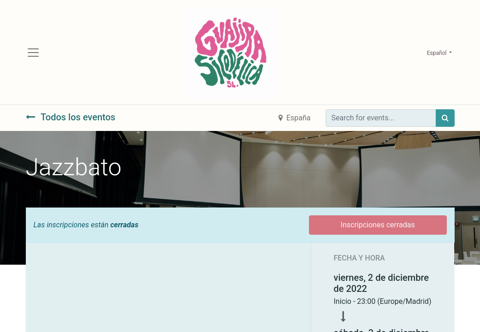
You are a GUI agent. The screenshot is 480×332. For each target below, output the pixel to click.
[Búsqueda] (445, 120)
